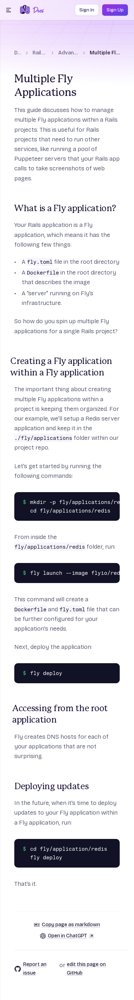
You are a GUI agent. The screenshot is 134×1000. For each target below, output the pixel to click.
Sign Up (115, 10)
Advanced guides (68, 53)
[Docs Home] (37, 10)
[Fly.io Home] (25, 10)
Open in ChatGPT (67, 936)
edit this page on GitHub (86, 968)
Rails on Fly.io (40, 53)
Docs (17, 53)
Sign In (86, 10)
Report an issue (30, 968)
